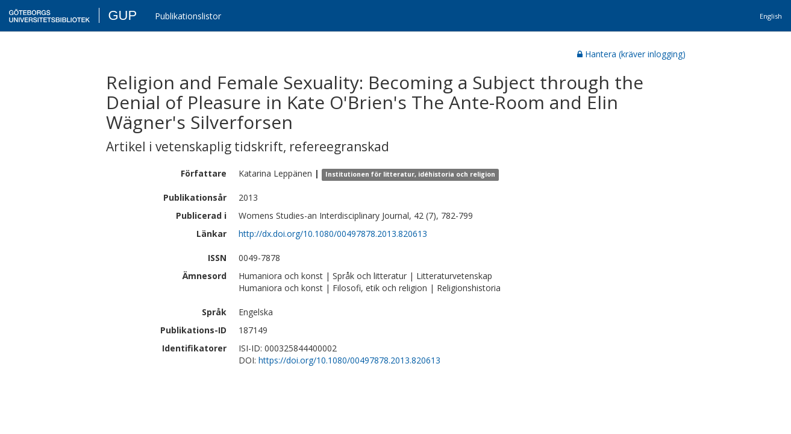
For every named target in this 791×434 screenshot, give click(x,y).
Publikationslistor (188, 16)
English (771, 15)
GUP (122, 15)
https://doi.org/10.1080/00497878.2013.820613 (349, 360)
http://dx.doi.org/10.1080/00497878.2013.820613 (333, 233)
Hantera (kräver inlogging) (631, 54)
